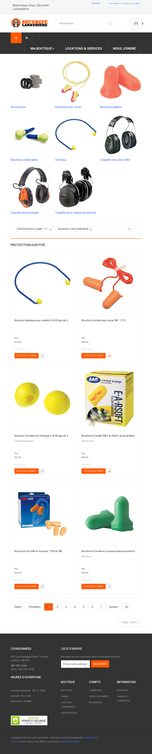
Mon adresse (69, 713)
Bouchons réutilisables (24, 159)
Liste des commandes (68, 704)
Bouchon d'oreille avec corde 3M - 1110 (103, 320)
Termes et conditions (123, 698)
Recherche (95, 702)
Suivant (113, 606)
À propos (122, 690)
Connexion (114, 3)
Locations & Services (83, 48)
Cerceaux (60, 159)
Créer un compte (131, 3)
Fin (126, 606)
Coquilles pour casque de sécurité (75, 212)
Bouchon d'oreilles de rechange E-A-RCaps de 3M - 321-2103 (42, 435)
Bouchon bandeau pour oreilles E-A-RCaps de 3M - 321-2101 (42, 320)
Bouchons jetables (111, 107)
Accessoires (18, 107)
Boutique (66, 690)
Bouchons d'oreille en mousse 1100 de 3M (38, 551)
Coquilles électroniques (25, 212)
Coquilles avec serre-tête (115, 159)
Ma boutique (41, 48)
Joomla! (15, 741)
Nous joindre (124, 48)
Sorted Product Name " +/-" (32, 229)
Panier (65, 696)
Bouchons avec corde (68, 107)
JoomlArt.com (91, 737)
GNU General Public (70, 741)
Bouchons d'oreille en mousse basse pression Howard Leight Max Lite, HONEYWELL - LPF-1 (109, 551)
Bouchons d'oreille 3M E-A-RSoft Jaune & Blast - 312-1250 (109, 435)
